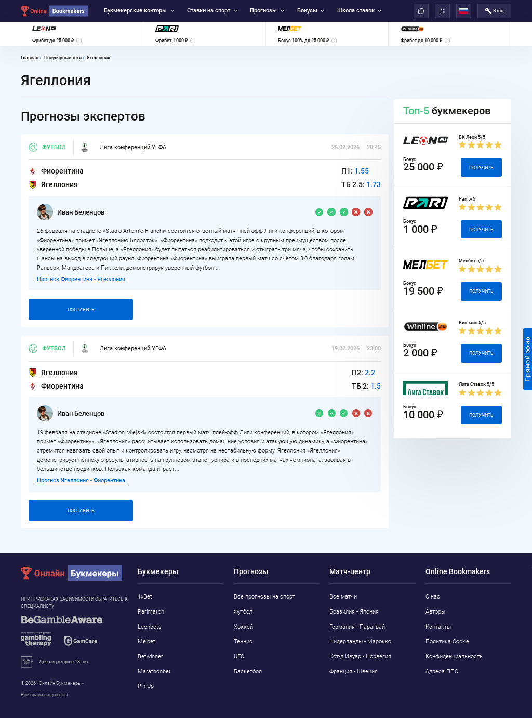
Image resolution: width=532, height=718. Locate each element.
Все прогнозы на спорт (264, 596)
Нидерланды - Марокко (360, 641)
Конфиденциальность (454, 656)
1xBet (145, 596)
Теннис (243, 641)
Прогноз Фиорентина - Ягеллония (81, 279)
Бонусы (311, 10)
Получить (481, 167)
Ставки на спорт (212, 10)
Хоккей (243, 626)
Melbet (146, 641)
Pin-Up (146, 686)
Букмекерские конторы (139, 10)
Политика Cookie (447, 641)
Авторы (435, 611)
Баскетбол (248, 671)
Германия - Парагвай (357, 626)
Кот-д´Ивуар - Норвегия (360, 656)
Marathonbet (154, 671)
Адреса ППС (441, 671)
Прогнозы (267, 10)
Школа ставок (359, 10)
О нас (432, 596)
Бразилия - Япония (354, 611)
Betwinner (150, 656)
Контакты (438, 626)
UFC (239, 656)
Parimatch (151, 611)
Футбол (47, 147)
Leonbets (150, 626)
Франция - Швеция (353, 671)
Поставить (81, 309)
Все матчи (343, 596)
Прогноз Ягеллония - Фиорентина (81, 480)
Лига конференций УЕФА (123, 147)
